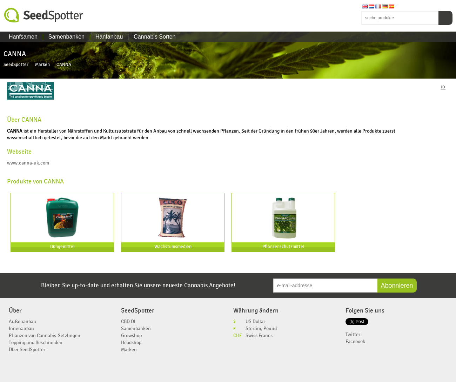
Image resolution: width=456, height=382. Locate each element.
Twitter (353, 334)
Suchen (445, 18)
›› (443, 86)
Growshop (131, 336)
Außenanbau (22, 321)
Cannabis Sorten (154, 37)
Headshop (131, 343)
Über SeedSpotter (27, 350)
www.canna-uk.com (28, 163)
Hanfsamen (23, 37)
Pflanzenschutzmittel (283, 246)
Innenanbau (21, 328)
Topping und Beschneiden (35, 343)
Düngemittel (62, 246)
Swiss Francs (259, 336)
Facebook (355, 341)
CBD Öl (128, 321)
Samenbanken (66, 37)
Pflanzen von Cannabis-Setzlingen (44, 336)
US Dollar (255, 321)
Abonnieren (397, 285)
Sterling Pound (261, 328)
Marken (42, 64)
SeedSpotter (44, 15)
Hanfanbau (109, 37)
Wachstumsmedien (173, 246)
